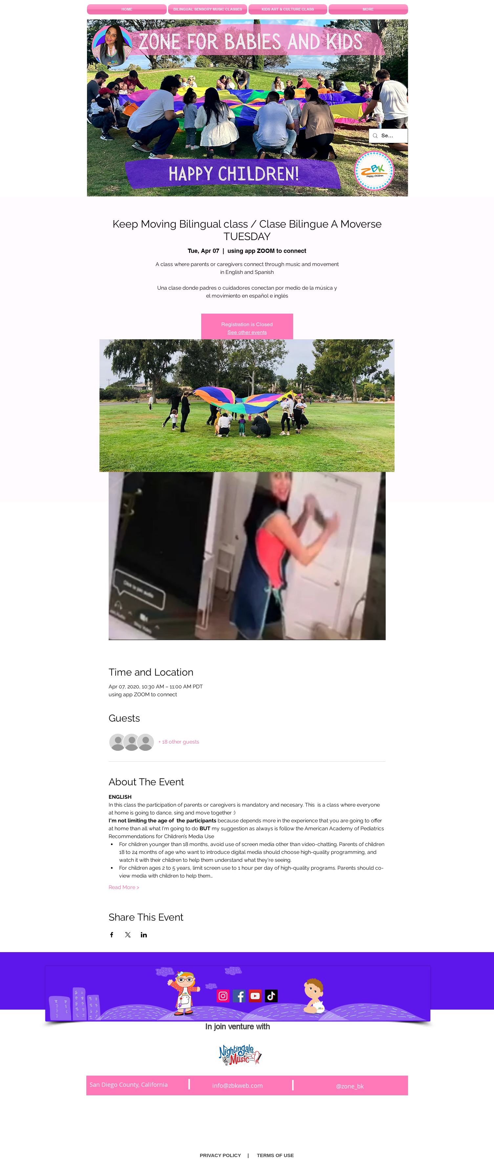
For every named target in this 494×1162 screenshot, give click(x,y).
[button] (248, 1155)
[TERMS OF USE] (275, 1155)
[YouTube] (255, 996)
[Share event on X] (128, 934)
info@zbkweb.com (237, 1085)
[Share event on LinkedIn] (144, 934)
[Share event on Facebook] (112, 934)
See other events (247, 332)
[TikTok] (271, 996)
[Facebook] (239, 996)
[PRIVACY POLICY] (220, 1155)
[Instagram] (223, 996)
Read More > (124, 887)
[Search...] (387, 136)
